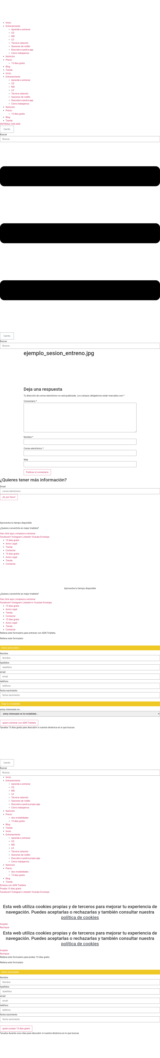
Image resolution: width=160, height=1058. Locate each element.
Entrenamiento (13, 26)
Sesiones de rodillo (20, 46)
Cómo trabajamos (20, 53)
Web (26, 460)
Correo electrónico (34, 448)
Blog (8, 66)
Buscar (3, 134)
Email (3, 486)
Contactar (11, 550)
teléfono (4, 681)
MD (13, 36)
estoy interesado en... (10, 709)
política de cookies (80, 917)
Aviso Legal (11, 543)
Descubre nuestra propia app (25, 804)
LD (12, 39)
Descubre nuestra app (22, 49)
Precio (9, 60)
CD (12, 33)
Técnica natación (19, 43)
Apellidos (4, 663)
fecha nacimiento (8, 691)
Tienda (9, 70)
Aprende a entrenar (20, 29)
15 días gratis (18, 63)
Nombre (28, 437)
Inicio (8, 22)
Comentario (30, 401)
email (2, 672)
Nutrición (10, 56)
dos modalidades (20, 817)
